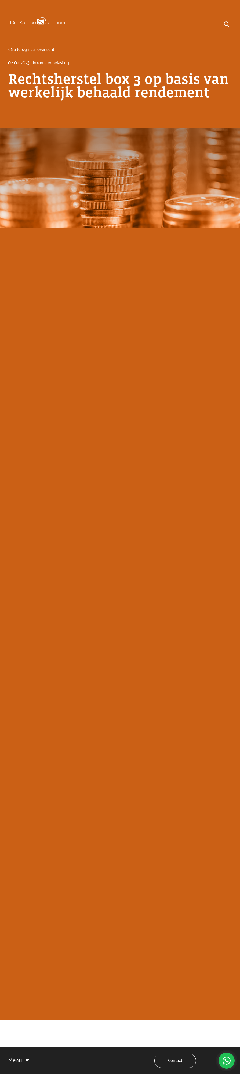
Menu (15, 1060)
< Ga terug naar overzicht (31, 49)
